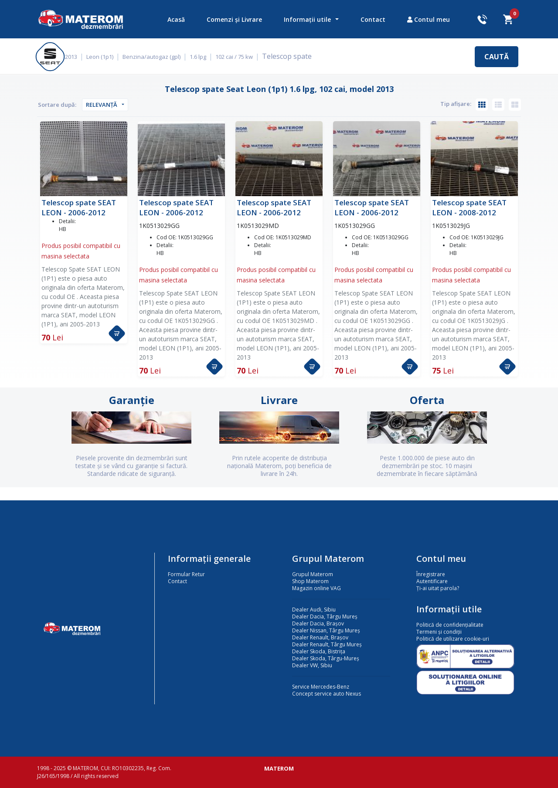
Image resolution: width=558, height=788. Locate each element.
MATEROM (279, 768)
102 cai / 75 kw (240, 57)
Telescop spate (291, 56)
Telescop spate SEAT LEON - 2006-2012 (78, 207)
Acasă (176, 19)
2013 (77, 57)
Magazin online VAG (316, 588)
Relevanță (101, 105)
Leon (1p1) (105, 57)
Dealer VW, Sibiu (312, 665)
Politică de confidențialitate (449, 624)
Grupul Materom (312, 574)
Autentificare (432, 581)
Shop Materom (310, 581)
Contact (373, 19)
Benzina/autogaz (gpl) (158, 57)
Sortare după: (57, 105)
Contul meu (428, 19)
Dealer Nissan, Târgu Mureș (326, 630)
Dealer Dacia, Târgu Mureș (324, 616)
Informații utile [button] (307, 19)
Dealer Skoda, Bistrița (318, 651)
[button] (117, 333)
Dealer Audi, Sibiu (314, 609)
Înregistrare (430, 574)
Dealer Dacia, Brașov (318, 623)
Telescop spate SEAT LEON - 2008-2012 (469, 207)
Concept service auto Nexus (326, 693)
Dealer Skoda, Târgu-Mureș (325, 658)
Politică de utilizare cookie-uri (452, 638)
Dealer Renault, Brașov (320, 637)
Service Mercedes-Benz (320, 686)
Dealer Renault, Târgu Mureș (327, 644)
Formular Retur (186, 574)
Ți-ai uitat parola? (437, 588)
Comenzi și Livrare (234, 19)
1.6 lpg (204, 57)
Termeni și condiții (439, 631)
